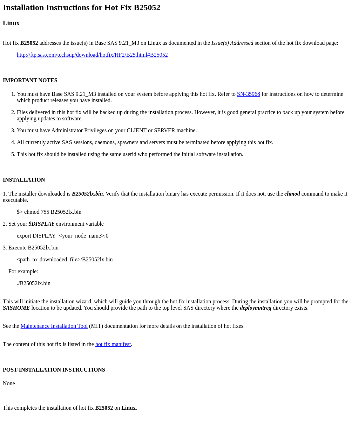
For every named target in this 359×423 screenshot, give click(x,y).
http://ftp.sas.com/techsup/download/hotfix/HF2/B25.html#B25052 (92, 55)
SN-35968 (248, 94)
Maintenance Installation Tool (54, 326)
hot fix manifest (113, 344)
